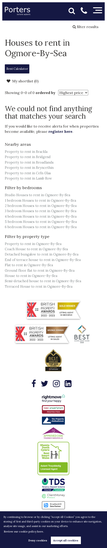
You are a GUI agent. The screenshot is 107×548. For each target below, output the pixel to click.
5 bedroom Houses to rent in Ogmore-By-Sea (41, 222)
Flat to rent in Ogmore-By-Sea (29, 265)
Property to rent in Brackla (26, 152)
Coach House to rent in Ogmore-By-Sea (36, 249)
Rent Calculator (17, 69)
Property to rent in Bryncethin (29, 168)
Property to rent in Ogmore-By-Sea (33, 244)
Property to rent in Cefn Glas (28, 173)
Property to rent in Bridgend (28, 157)
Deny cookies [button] (37, 540)
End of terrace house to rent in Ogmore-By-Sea (43, 260)
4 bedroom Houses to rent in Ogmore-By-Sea (41, 216)
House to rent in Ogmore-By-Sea (31, 276)
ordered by (45, 92)
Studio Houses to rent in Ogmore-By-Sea (37, 195)
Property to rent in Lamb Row (28, 178)
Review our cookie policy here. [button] (24, 531)
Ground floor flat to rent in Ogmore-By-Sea (39, 271)
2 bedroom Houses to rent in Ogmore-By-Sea (41, 206)
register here (60, 131)
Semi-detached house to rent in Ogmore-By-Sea (43, 281)
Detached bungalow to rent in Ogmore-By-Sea (41, 254)
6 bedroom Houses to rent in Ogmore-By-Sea (41, 227)
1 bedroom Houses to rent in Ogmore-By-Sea (40, 200)
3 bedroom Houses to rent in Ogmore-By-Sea (40, 211)
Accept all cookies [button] (65, 540)
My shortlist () (22, 81)
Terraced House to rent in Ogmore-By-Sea (38, 286)
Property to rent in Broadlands (29, 162)
